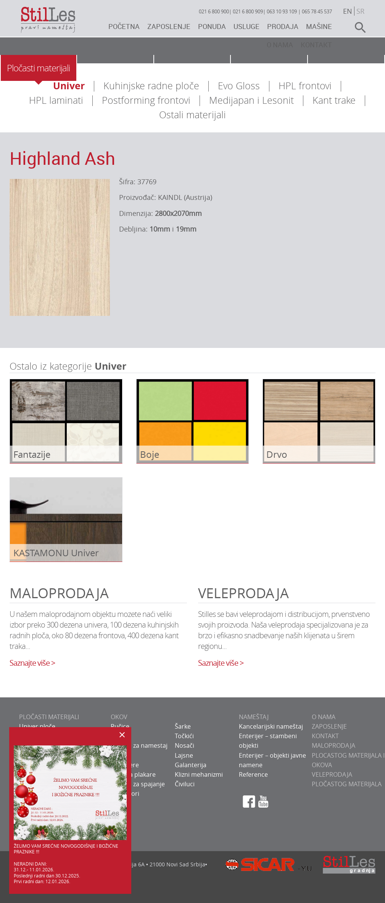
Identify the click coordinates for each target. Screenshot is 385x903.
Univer (69, 85)
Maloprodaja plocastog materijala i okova (348, 755)
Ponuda (212, 26)
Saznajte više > (32, 663)
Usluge (246, 26)
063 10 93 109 (282, 11)
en (347, 11)
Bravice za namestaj (139, 745)
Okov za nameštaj (115, 68)
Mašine (319, 26)
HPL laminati (56, 100)
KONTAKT (325, 736)
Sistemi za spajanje (138, 784)
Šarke (183, 726)
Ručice (120, 726)
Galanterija (190, 765)
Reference (253, 774)
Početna (124, 26)
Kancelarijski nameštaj (271, 726)
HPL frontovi (305, 85)
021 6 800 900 (214, 11)
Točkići (184, 736)
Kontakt (316, 44)
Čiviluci (185, 784)
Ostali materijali (192, 114)
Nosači (184, 745)
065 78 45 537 (317, 11)
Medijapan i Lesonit (251, 100)
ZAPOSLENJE (329, 726)
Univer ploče (37, 726)
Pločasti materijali (38, 68)
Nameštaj (192, 68)
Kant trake (334, 100)
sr (360, 11)
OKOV (119, 717)
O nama (280, 44)
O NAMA (323, 717)
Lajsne (184, 755)
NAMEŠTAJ (254, 717)
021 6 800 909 (248, 11)
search (357, 27)
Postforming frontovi (146, 100)
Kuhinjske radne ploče (151, 85)
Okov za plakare (133, 774)
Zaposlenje (168, 26)
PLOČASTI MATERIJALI (49, 717)
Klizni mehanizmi (199, 774)
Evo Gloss (239, 85)
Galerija (346, 68)
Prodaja (282, 26)
